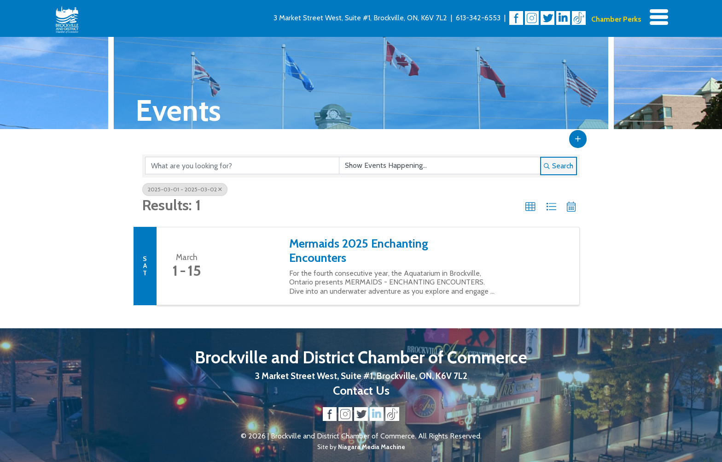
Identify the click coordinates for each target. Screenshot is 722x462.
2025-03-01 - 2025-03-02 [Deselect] (185, 189)
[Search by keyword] (242, 165)
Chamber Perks (616, 19)
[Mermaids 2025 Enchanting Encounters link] (248, 266)
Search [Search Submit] (558, 165)
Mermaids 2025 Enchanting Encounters (358, 251)
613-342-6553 (478, 17)
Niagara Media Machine (371, 446)
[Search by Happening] (440, 165)
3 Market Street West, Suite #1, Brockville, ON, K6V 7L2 (360, 17)
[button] (578, 139)
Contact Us (361, 390)
